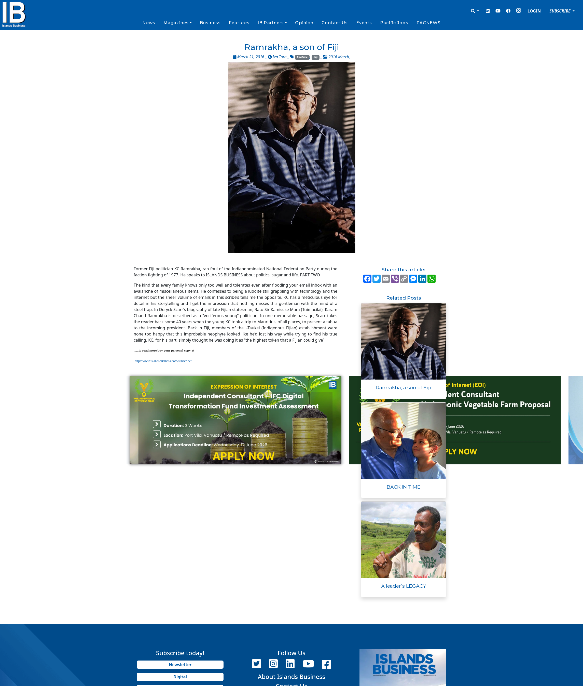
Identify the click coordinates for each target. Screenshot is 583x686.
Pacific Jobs (394, 22)
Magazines (176, 22)
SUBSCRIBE (560, 11)
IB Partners (271, 22)
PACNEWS (429, 22)
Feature (302, 57)
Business (210, 22)
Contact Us (335, 22)
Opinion (304, 22)
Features (239, 22)
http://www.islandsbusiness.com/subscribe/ (163, 361)
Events (364, 22)
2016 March (338, 57)
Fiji (315, 57)
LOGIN (534, 11)
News (148, 22)
